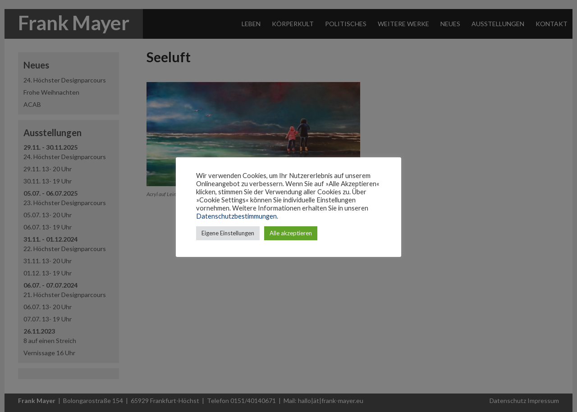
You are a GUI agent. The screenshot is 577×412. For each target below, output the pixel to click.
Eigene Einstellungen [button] (227, 233)
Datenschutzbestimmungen (236, 216)
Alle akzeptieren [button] (291, 233)
